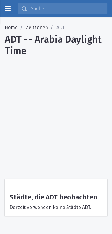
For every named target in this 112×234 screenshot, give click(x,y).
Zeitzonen (37, 27)
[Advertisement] (56, 115)
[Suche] (67, 8)
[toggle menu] (7, 8)
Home (11, 27)
